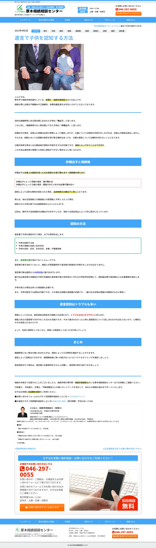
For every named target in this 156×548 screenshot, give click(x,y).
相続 (69, 31)
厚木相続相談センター (45, 9)
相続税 (78, 31)
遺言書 (121, 31)
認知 (105, 31)
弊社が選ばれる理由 (46, 20)
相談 (87, 31)
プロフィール (110, 20)
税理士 (96, 31)
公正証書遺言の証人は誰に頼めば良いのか (121, 448)
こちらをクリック (77, 396)
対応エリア (88, 20)
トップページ (25, 20)
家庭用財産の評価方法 (26, 448)
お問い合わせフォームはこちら (128, 13)
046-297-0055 (126, 9)
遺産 (113, 31)
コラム (35, 31)
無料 (61, 31)
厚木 (45, 31)
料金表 (67, 20)
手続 (53, 31)
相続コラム (131, 20)
